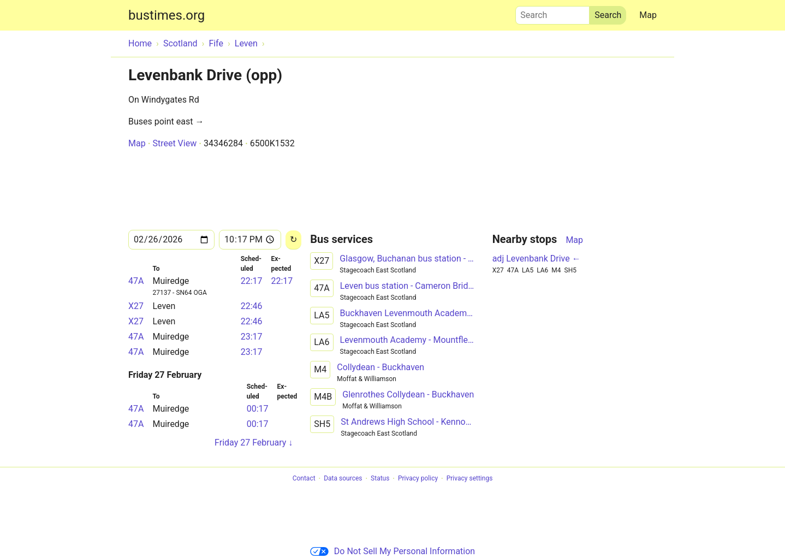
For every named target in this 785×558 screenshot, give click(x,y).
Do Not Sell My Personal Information (392, 551)
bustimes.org (166, 15)
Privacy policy (418, 479)
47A (136, 281)
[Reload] (293, 240)
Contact (304, 479)
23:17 (252, 336)
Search (552, 12)
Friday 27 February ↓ (254, 442)
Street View (174, 143)
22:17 (252, 281)
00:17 (258, 408)
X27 (136, 306)
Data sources (343, 479)
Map (648, 15)
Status (380, 479)
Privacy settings (470, 479)
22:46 (252, 306)
